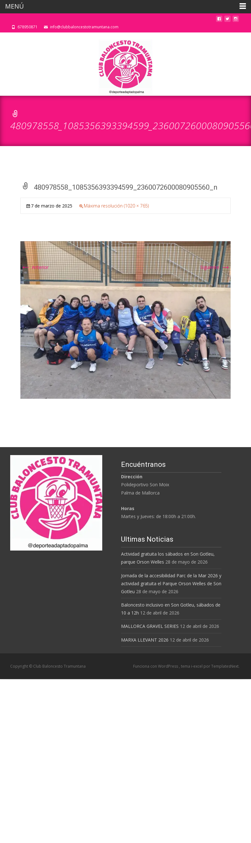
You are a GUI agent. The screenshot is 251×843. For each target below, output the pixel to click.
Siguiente (215, 267)
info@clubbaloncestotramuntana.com (84, 27)
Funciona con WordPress (156, 666)
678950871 (28, 27)
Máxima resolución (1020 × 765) (116, 206)
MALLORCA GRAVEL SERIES (150, 626)
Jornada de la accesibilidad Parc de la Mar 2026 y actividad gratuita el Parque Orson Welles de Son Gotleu (171, 583)
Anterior (34, 267)
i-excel (197, 666)
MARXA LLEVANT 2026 (145, 640)
